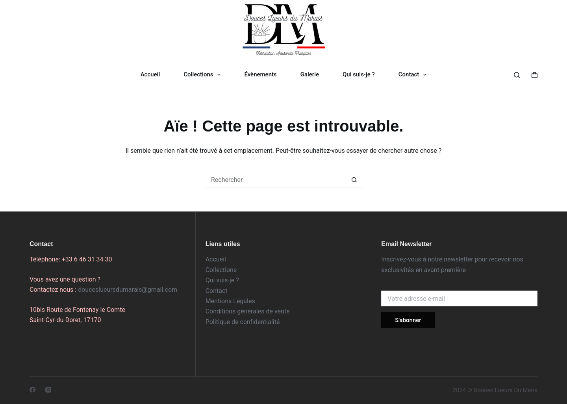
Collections (203, 75)
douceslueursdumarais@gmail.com (127, 289)
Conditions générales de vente (248, 311)
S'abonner (408, 320)
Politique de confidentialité (243, 322)
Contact (414, 75)
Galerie (309, 74)
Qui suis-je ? (359, 74)
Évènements (260, 74)
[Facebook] (32, 390)
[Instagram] (48, 390)
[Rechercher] (517, 75)
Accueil (150, 74)
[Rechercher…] (275, 179)
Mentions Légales (230, 301)
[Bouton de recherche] (354, 179)
